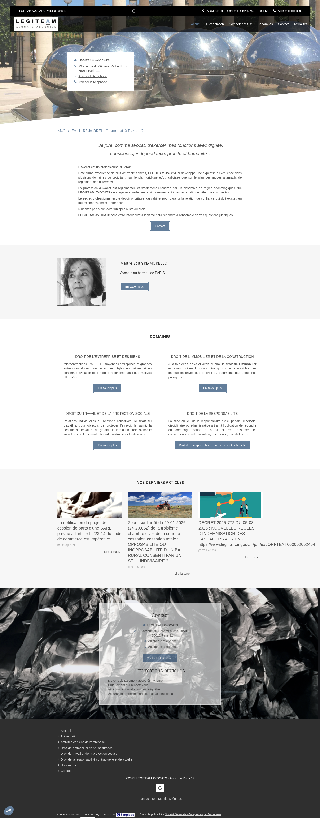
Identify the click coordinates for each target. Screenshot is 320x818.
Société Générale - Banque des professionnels (193, 814)
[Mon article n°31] (230, 505)
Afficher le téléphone (290, 10)
